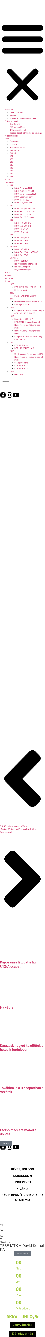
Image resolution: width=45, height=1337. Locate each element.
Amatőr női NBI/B (17, 147)
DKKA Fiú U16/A (21, 240)
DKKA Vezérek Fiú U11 (23, 197)
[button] (22, 62)
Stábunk (8, 275)
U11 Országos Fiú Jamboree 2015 (28, 354)
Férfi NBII (14, 153)
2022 (12, 284)
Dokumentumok (11, 121)
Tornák (8, 281)
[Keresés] (2, 386)
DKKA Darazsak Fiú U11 (24, 188)
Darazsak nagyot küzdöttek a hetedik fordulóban (21, 1048)
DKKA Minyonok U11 (23, 203)
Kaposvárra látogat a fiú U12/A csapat (18, 964)
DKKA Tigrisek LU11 (22, 200)
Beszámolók (15, 124)
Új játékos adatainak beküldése (23, 118)
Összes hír (14, 142)
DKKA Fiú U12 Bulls (22, 214)
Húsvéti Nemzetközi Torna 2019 (28, 302)
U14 (11, 171)
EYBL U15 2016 (21, 345)
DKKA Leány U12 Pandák (25, 208)
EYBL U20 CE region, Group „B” (27, 322)
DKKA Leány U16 (21, 238)
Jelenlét (13, 115)
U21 (11, 156)
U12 (11, 174)
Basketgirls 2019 (21, 304)
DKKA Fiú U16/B (21, 243)
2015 (12, 351)
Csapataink (9, 182)
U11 (11, 176)
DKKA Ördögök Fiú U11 (24, 191)
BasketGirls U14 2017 (23, 319)
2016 (12, 342)
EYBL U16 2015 (21, 368)
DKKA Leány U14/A (22, 223)
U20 (11, 159)
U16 (11, 168)
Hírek (7, 139)
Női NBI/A (14, 144)
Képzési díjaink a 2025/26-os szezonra (26, 133)
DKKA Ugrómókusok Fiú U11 (26, 194)
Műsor (7, 179)
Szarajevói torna (21, 363)
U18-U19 (13, 246)
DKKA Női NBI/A (21, 261)
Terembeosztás (16, 112)
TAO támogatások (17, 127)
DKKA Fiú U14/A (21, 229)
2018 (12, 307)
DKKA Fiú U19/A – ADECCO (26, 252)
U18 (11, 165)
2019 (12, 299)
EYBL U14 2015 (21, 366)
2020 (12, 293)
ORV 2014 (18, 374)
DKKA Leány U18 (21, 249)
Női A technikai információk (26, 264)
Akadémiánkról (11, 136)
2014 (12, 371)
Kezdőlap (9, 110)
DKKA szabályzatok (18, 130)
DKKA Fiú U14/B (21, 232)
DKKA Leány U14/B (22, 226)
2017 (12, 316)
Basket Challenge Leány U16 (26, 296)
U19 (11, 162)
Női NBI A (14, 258)
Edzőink (8, 272)
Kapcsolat (9, 278)
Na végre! (7, 1007)
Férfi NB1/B (14, 150)
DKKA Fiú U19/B (21, 255)
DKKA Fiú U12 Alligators (24, 211)
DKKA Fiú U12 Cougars (24, 217)
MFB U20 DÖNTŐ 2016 (24, 348)
